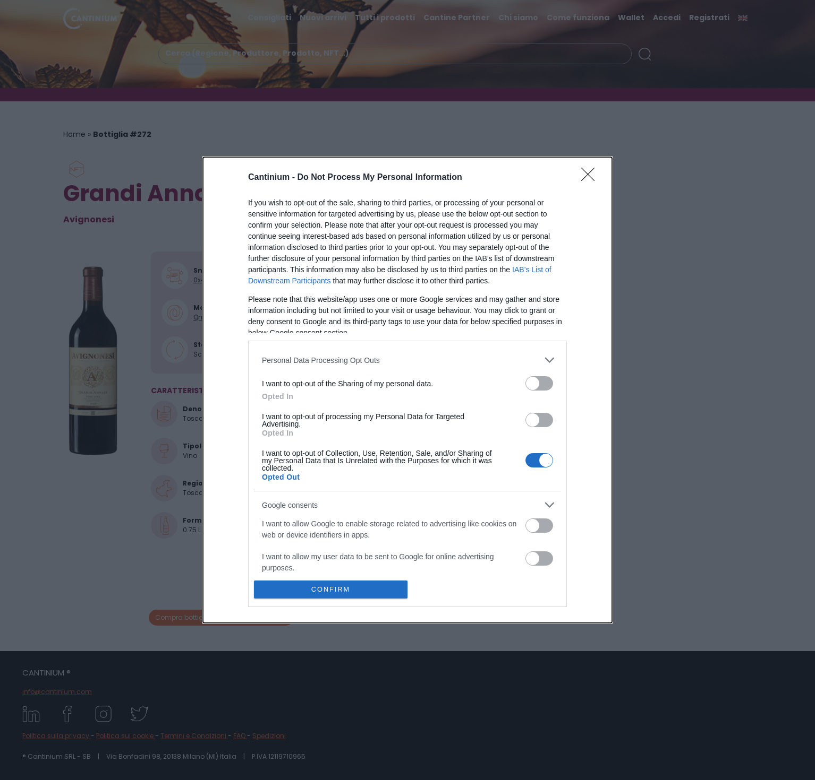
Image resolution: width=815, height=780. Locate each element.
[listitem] (407, 360)
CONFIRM (331, 590)
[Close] (591, 178)
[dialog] (407, 390)
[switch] (539, 383)
